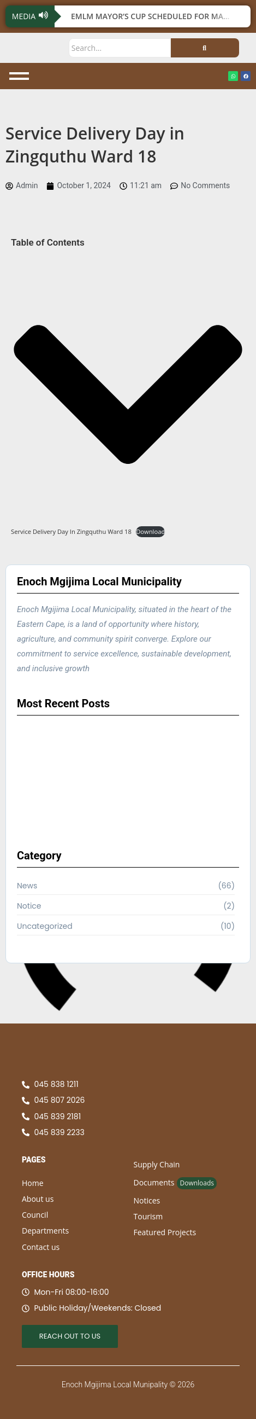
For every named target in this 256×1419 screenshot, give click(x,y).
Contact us (40, 1247)
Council (35, 1215)
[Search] (120, 47)
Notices (147, 1200)
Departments (45, 1231)
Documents (154, 1182)
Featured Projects (165, 1232)
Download (150, 531)
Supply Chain (157, 1164)
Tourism (148, 1216)
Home (33, 1183)
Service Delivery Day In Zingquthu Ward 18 (71, 531)
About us (37, 1199)
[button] (128, 396)
